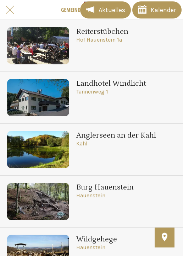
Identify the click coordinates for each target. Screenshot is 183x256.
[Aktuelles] (105, 9)
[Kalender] (157, 9)
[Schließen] (10, 10)
